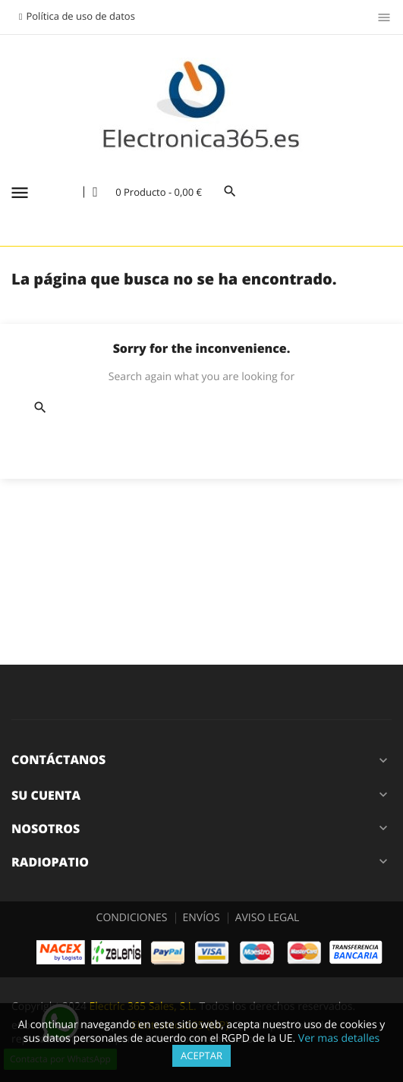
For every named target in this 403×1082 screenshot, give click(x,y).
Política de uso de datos (80, 16)
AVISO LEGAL (267, 918)
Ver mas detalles (338, 1038)
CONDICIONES (132, 918)
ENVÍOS (201, 918)
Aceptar (201, 1055)
